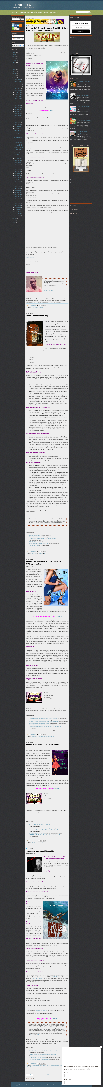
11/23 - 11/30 (17, 90)
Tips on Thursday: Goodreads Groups (38, 536)
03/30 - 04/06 (17, 190)
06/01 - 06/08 (17, 171)
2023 (14, 58)
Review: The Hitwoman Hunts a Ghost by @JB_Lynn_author (43, 718)
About (17, 12)
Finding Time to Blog (34, 545)
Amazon (75, 179)
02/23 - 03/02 (17, 201)
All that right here (30, 257)
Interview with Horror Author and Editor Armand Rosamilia (42, 1054)
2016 (14, 73)
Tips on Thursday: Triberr (35, 535)
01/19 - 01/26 (17, 211)
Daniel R (36, 307)
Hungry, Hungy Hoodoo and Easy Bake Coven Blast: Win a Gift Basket (45, 829)
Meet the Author (58, 1065)
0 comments (33, 305)
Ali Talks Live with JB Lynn (35, 730)
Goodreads (50, 290)
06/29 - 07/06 (17, 162)
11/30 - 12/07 (17, 88)
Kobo (75, 186)
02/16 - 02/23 (17, 203)
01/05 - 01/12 (17, 215)
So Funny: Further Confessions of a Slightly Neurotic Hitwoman (44, 721)
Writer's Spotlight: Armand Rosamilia (37, 1057)
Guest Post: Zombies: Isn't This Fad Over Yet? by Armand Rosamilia (45, 1050)
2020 (14, 65)
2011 (14, 222)
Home (13, 12)
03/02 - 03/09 (17, 198)
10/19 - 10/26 (17, 101)
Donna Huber (40, 553)
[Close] (101, 1047)
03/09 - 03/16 (17, 196)
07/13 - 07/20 (17, 158)
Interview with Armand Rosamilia (40, 851)
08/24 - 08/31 (17, 117)
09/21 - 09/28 (17, 109)
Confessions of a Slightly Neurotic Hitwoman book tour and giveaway (45, 726)
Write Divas (51, 510)
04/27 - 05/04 (17, 181)
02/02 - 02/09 (17, 207)
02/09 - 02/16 (17, 205)
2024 (14, 56)
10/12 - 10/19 (17, 103)
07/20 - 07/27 (17, 128)
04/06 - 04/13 (17, 188)
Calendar (40, 12)
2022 (14, 60)
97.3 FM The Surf (56, 976)
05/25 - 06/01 (17, 173)
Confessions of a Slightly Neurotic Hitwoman (39, 723)
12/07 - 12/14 (17, 86)
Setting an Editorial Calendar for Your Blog (39, 543)
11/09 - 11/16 (17, 94)
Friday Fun (41, 307)
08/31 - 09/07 (17, 115)
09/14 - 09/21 (17, 111)
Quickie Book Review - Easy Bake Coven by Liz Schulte (42, 828)
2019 (14, 67)
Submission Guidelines (32, 12)
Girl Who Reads (22, 5)
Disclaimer (46, 12)
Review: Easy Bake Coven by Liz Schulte (43, 744)
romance (48, 842)
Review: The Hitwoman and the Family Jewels (40, 720)
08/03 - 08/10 (17, 124)
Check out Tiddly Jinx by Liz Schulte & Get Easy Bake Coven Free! (44, 824)
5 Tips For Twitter (33, 541)
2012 (14, 220)
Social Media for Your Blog (37, 316)
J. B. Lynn (40, 736)
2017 (14, 71)
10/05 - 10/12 (17, 105)
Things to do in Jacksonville (60, 1084)
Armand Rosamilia (35, 1065)
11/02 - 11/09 (17, 96)
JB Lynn (44, 736)
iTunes (75, 189)
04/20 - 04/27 (17, 184)
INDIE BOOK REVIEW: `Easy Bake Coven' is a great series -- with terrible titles (47, 834)
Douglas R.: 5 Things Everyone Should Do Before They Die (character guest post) (47, 29)
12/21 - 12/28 (17, 81)
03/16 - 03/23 (17, 194)
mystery (48, 736)
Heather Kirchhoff (46, 1065)
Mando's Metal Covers (37, 978)
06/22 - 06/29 (17, 164)
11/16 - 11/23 (17, 92)
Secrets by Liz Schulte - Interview (37, 833)
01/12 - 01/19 (17, 213)
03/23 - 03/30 (17, 192)
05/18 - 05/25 (17, 175)
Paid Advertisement (54, 12)
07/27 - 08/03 (17, 126)
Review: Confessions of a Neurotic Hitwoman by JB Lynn (42, 724)
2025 (14, 54)
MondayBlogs (30, 1066)
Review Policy (23, 12)
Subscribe (80, 31)
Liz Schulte (39, 842)
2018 (14, 69)
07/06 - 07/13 (17, 160)
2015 (14, 75)
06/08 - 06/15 (17, 169)
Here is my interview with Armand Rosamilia (39, 1059)
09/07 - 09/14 (17, 113)
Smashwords (77, 182)
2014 (14, 77)
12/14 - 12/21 (17, 84)
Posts (14, 36)
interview (52, 1065)
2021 (14, 62)
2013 (14, 218)
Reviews (52, 736)
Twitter (45, 290)
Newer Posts (30, 1074)
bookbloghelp (34, 553)
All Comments (16, 38)
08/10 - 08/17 (17, 122)
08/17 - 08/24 (17, 120)
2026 (14, 52)
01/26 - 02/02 (17, 209)
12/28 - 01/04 (17, 79)
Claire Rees (34, 842)
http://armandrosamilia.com (41, 1010)
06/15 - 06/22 (17, 167)
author (33, 307)
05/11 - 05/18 (17, 177)
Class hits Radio (46, 1084)
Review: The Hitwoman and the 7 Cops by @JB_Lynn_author (43, 562)
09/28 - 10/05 (17, 107)
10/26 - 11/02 (17, 98)
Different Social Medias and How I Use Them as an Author (42, 538)
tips (44, 553)
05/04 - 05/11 (17, 179)
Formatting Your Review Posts (36, 547)
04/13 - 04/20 (17, 186)
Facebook (32, 1034)
